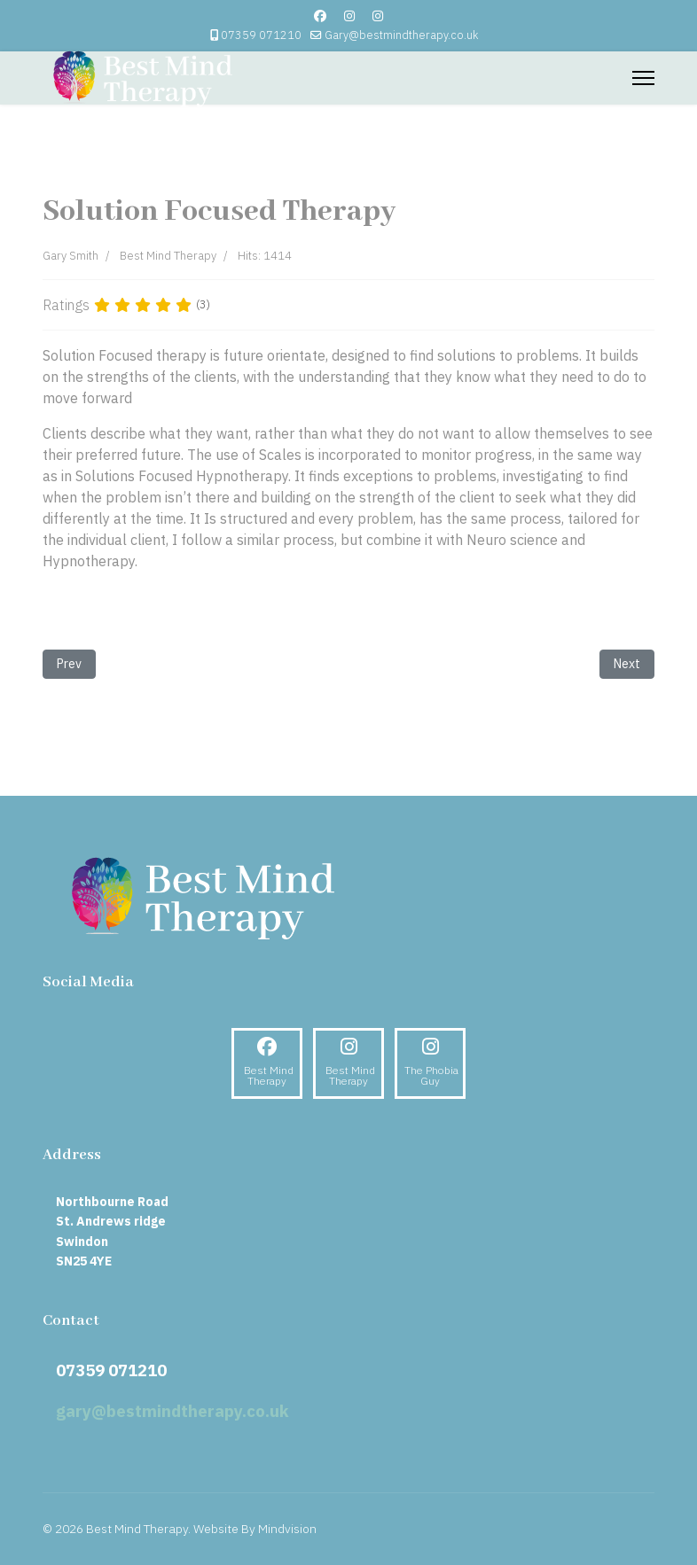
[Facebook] (320, 16)
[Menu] (643, 78)
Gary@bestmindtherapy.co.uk (401, 34)
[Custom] (377, 16)
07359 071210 (261, 34)
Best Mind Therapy (168, 255)
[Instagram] (349, 16)
